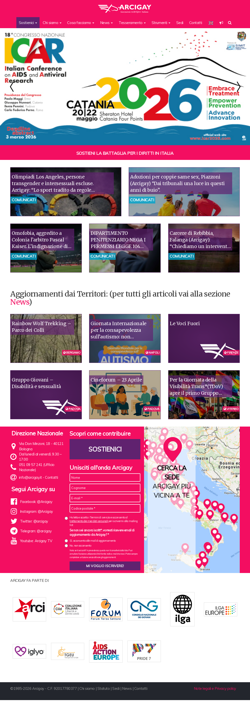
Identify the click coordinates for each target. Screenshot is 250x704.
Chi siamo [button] (52, 22)
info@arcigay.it (30, 477)
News (19, 302)
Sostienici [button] (28, 22)
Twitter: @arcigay (34, 521)
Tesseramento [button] (132, 22)
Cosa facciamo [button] (80, 22)
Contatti (195, 22)
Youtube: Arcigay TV (36, 540)
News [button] (106, 22)
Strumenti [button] (161, 22)
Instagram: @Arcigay (36, 511)
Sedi (179, 22)
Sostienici (105, 449)
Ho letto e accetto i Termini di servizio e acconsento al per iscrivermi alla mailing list (103, 521)
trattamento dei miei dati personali (89, 521)
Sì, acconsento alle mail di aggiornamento (93, 540)
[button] (221, 22)
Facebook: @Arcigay (36, 501)
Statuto (103, 692)
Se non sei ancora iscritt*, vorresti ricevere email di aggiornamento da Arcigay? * (102, 532)
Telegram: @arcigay (36, 531)
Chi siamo (87, 692)
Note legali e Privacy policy (215, 692)
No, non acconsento (80, 545)
